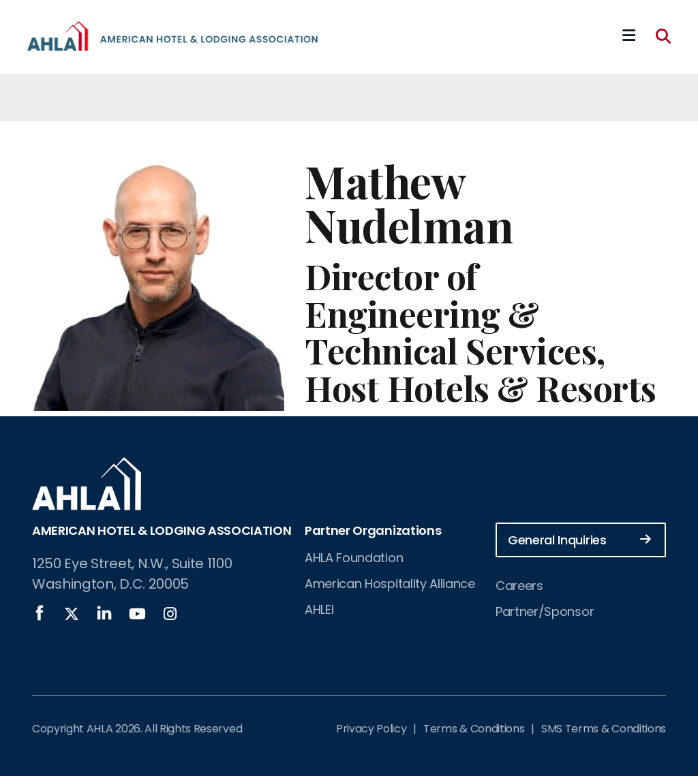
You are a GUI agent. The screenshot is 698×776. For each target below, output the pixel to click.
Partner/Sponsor (545, 611)
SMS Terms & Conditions (603, 728)
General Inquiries (579, 539)
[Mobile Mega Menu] (628, 36)
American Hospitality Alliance (390, 583)
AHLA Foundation (354, 557)
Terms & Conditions (473, 728)
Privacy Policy (371, 728)
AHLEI (319, 609)
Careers (519, 585)
